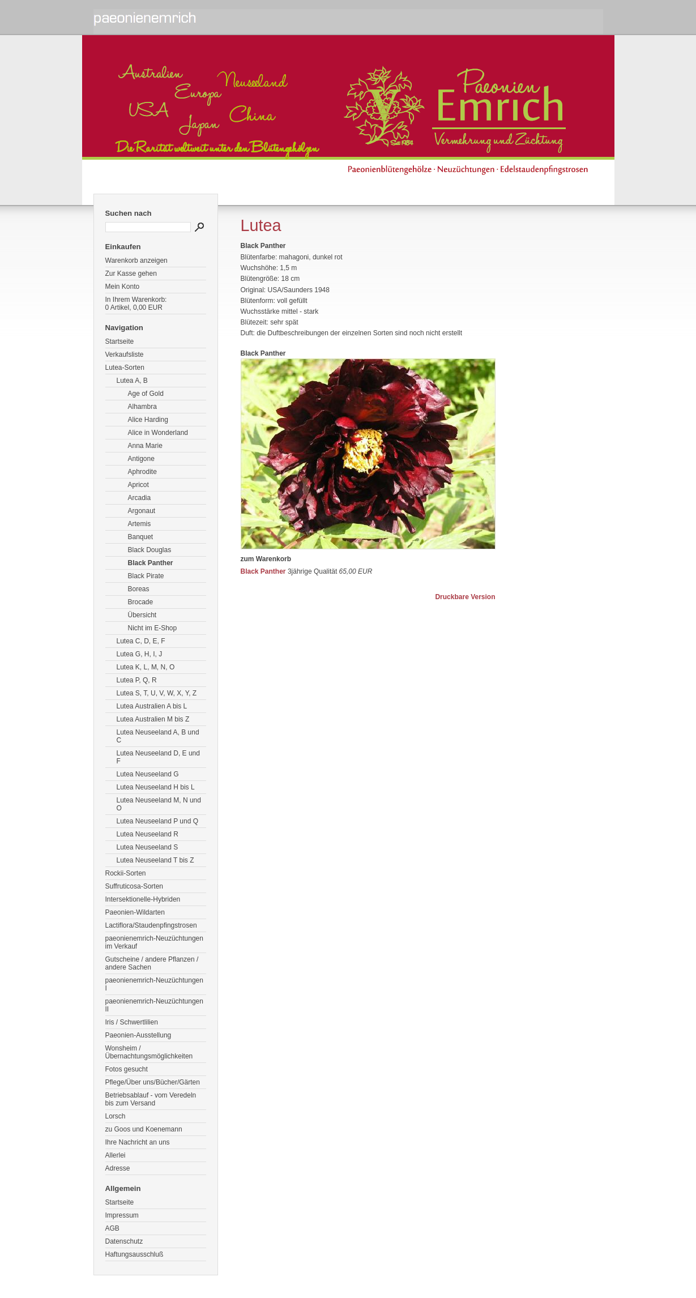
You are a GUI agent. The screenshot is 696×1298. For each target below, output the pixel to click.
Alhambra (142, 407)
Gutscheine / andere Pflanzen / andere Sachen (152, 963)
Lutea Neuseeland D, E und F (158, 757)
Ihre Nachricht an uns (137, 1142)
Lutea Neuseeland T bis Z (155, 860)
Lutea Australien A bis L (152, 706)
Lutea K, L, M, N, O (146, 667)
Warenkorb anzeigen (136, 260)
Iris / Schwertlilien (131, 1022)
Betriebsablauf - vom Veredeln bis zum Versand (151, 1099)
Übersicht (142, 615)
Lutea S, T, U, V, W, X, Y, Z (157, 693)
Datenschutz (124, 1241)
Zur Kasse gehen (131, 273)
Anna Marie (145, 446)
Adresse (117, 1168)
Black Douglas (150, 550)
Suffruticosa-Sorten (134, 886)
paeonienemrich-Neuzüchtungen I (154, 984)
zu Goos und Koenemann (143, 1129)
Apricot (138, 485)
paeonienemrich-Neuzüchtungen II (154, 1005)
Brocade (140, 602)
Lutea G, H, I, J (140, 654)
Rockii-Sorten (125, 873)
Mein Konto (122, 287)
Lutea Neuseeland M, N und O (159, 804)
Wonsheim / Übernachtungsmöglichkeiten (149, 1052)
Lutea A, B (132, 381)
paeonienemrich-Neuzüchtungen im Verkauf (154, 942)
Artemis (139, 524)
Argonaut (142, 511)
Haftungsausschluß (134, 1254)
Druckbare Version (465, 597)
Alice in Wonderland (158, 433)
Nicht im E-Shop (152, 628)
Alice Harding (148, 420)
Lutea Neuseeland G (148, 774)
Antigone (141, 459)
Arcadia (139, 498)
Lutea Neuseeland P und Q (158, 821)
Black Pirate (146, 576)
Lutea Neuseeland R (147, 834)
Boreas (139, 589)
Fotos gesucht (126, 1069)
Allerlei (115, 1155)
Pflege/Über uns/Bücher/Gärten (152, 1082)
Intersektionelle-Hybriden (143, 899)
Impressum (122, 1215)
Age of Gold (146, 394)
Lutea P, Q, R (137, 680)
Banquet (140, 537)
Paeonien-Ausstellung (138, 1035)
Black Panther (150, 563)
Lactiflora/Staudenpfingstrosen (151, 925)
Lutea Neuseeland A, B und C (158, 736)
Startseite (119, 341)
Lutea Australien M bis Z (153, 719)
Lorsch (115, 1116)
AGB (112, 1228)
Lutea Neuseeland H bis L (156, 787)
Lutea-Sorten (124, 368)
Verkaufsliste (124, 354)
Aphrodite (142, 472)
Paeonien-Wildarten (135, 912)
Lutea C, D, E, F (141, 641)
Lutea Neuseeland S (147, 847)
